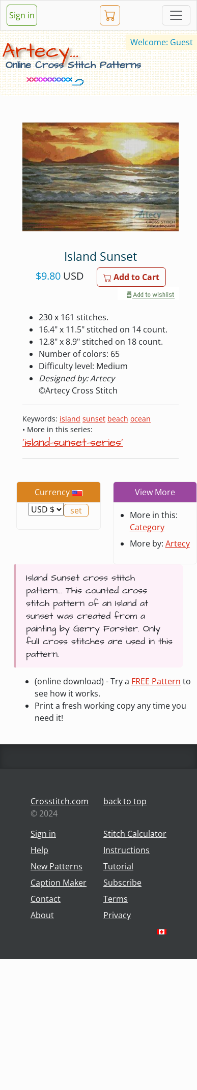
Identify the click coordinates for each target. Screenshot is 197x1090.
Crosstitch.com (60, 801)
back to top (125, 801)
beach (117, 418)
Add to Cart (131, 277)
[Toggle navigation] (176, 15)
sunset (93, 418)
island (70, 418)
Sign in (22, 15)
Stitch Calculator (134, 833)
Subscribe (122, 882)
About (42, 915)
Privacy (117, 915)
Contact (46, 898)
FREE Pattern (156, 681)
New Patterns (56, 866)
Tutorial (118, 866)
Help (39, 850)
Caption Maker (59, 882)
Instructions (126, 850)
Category (147, 527)
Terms (115, 898)
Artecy (177, 543)
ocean (140, 418)
